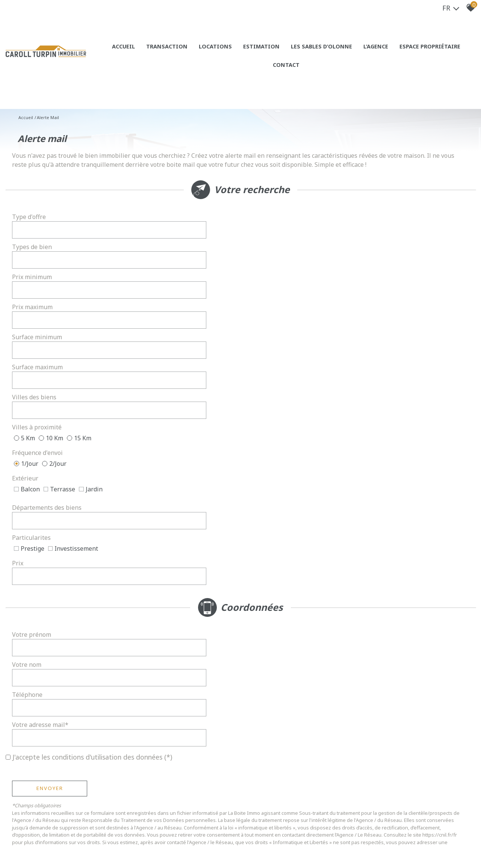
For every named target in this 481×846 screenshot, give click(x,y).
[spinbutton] (177, 248)
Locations (206, 52)
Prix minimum (35, 248)
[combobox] (177, 227)
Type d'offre (32, 227)
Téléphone (30, 432)
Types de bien (270, 227)
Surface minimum (40, 269)
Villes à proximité (274, 290)
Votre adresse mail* (278, 432)
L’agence (352, 52)
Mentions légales (78, 823)
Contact (452, 52)
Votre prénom (34, 411)
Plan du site (44, 823)
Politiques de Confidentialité (137, 558)
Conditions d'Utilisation (209, 558)
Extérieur (263, 309)
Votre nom (264, 411)
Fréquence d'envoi (40, 309)
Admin (160, 823)
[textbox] (177, 227)
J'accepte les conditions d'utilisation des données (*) (92, 451)
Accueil (121, 52)
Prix (255, 349)
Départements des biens (284, 328)
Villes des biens (37, 290)
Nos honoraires (118, 823)
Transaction (161, 52)
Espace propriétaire (402, 52)
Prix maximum (270, 248)
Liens (144, 823)
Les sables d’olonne (302, 52)
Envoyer (52, 482)
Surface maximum (275, 269)
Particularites (34, 349)
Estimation (248, 52)
